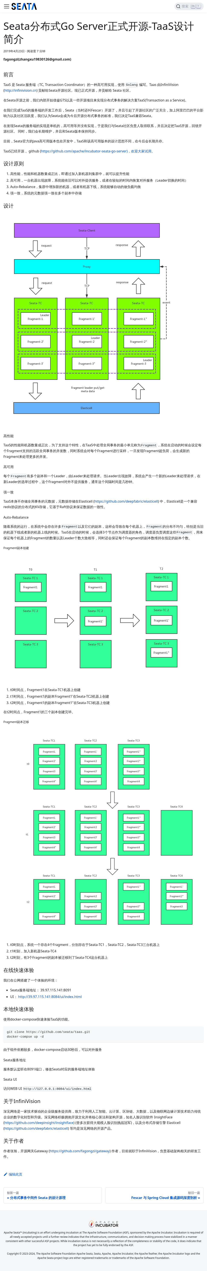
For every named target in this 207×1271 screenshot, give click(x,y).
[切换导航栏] (6, 6)
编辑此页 (12, 1174)
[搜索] (189, 6)
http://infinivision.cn (20, 90)
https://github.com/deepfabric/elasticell (126, 501)
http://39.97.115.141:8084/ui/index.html (50, 996)
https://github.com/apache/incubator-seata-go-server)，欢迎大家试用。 (98, 151)
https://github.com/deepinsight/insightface (39, 1122)
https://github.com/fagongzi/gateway (80, 1151)
